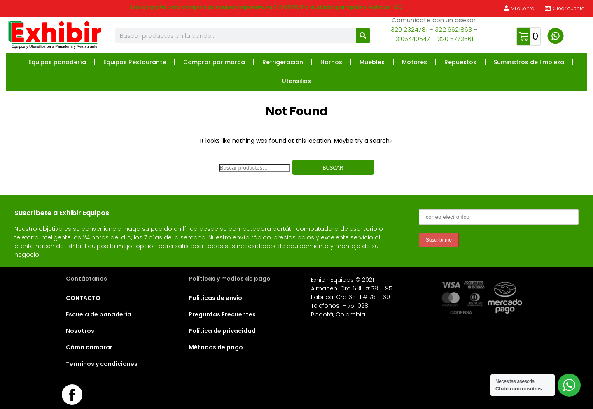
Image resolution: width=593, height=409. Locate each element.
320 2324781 (409, 29)
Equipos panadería (57, 62)
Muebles (372, 62)
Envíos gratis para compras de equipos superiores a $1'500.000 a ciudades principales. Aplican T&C (267, 7)
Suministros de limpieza (529, 62)
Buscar (332, 168)
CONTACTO (83, 298)
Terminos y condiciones (102, 364)
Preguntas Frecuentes (222, 314)
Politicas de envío (215, 298)
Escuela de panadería (98, 314)
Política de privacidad (222, 331)
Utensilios (296, 81)
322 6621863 (453, 29)
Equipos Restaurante (134, 62)
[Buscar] (363, 35)
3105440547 (412, 39)
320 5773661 (455, 39)
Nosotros (80, 331)
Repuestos (460, 62)
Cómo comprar (89, 347)
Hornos (331, 62)
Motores (414, 62)
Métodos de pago (216, 347)
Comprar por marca (214, 62)
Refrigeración (282, 62)
